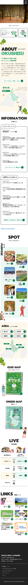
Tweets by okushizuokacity (8, 228)
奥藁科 (6, 336)
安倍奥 (19, 331)
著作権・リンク (6, 566)
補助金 (7, 475)
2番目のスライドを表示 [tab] (13, 25)
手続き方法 (7, 482)
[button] (26, 2)
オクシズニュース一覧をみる (13, 167)
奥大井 (6, 331)
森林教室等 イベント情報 (10, 131)
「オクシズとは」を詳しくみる (11, 81)
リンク (3, 575)
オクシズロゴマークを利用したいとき (13, 182)
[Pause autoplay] (9, 25)
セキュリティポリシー (7, 570)
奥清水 (19, 336)
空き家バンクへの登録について (21, 468)
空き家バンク (7, 461)
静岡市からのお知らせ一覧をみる (13, 220)
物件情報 (7, 468)
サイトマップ (5, 573)
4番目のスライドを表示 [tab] (16, 25)
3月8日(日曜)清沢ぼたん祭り (10, 162)
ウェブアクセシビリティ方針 (9, 568)
